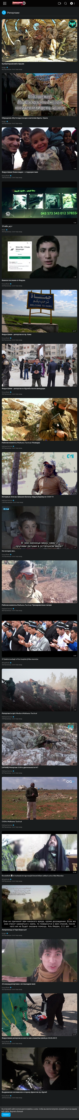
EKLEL (4, 229)
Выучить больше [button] (16, 1111)
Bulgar (5, 67)
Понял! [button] (6, 1115)
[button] (72, 3)
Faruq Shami (6, 175)
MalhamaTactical (8, 446)
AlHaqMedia (6, 662)
